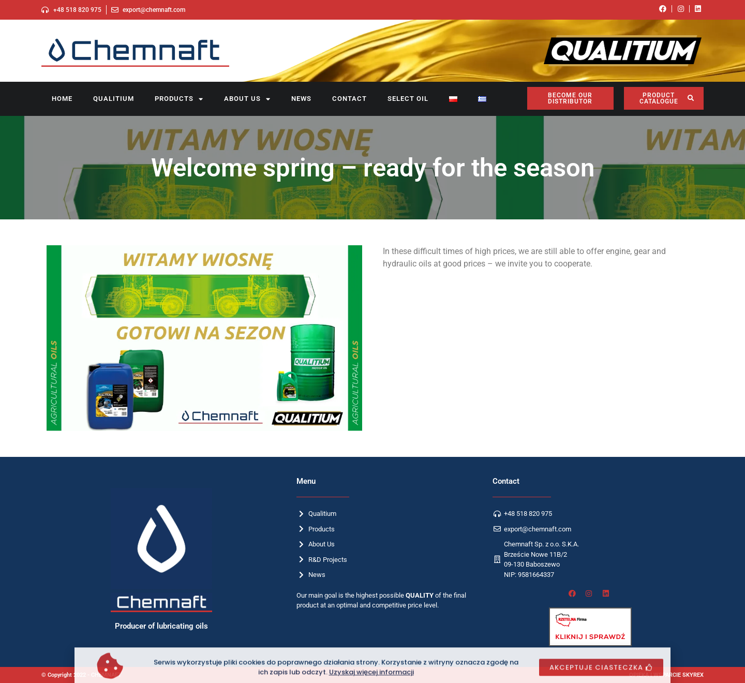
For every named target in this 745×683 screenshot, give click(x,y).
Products (179, 99)
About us (247, 99)
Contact (349, 98)
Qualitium (113, 98)
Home (62, 98)
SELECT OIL (408, 98)
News (301, 98)
